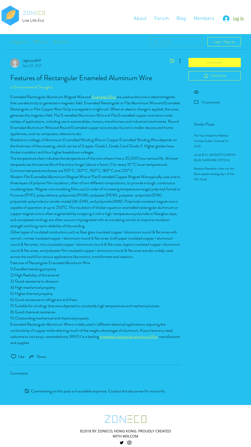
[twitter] (121, 442)
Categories (18, 42)
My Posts (60, 42)
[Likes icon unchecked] (13, 357)
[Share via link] (37, 357)
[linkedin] (129, 442)
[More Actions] (177, 61)
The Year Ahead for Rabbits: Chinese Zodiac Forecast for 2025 (211, 141)
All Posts (40, 42)
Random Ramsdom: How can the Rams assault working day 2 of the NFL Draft (214, 174)
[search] (176, 41)
